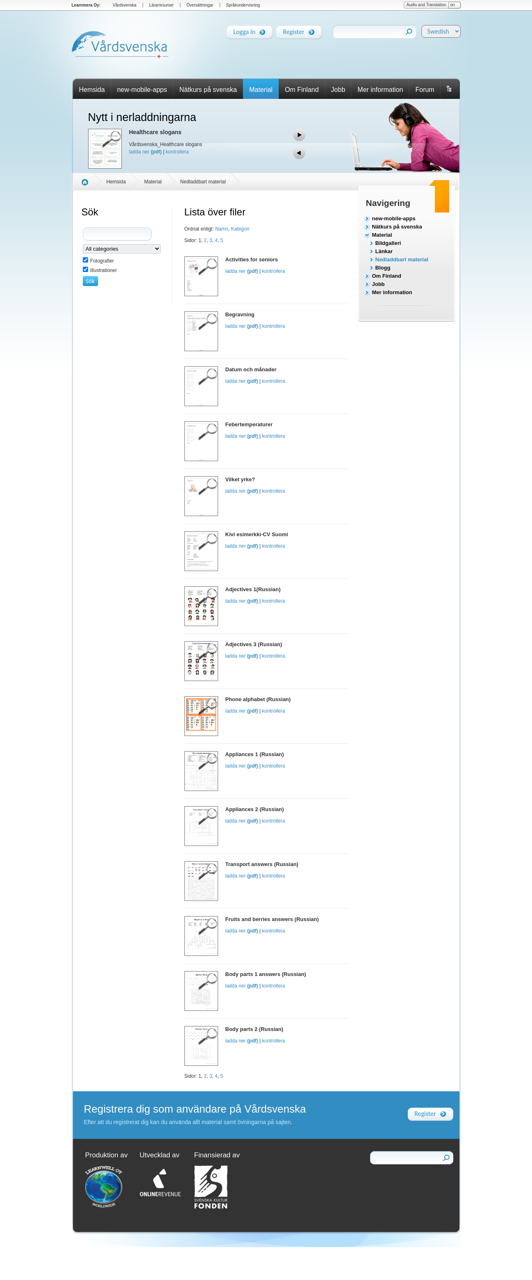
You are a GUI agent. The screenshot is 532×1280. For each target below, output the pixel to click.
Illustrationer (103, 270)
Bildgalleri (388, 243)
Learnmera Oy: (86, 5)
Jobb (338, 89)
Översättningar (200, 5)
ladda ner (145, 152)
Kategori (240, 229)
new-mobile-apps (142, 89)
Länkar (384, 251)
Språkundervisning (243, 5)
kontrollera (177, 152)
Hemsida (92, 89)
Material (261, 89)
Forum (424, 89)
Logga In (244, 30)
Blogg (383, 268)
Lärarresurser (161, 5)
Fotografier (102, 261)
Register (293, 30)
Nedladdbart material (401, 259)
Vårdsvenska (124, 5)
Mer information (380, 89)
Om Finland (302, 89)
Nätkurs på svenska (208, 89)
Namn (221, 229)
